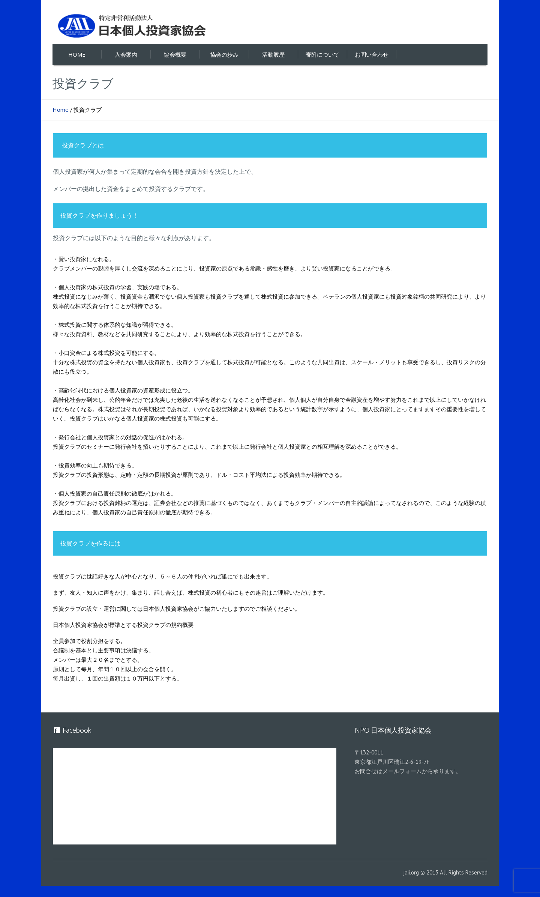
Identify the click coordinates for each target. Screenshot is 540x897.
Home (60, 109)
